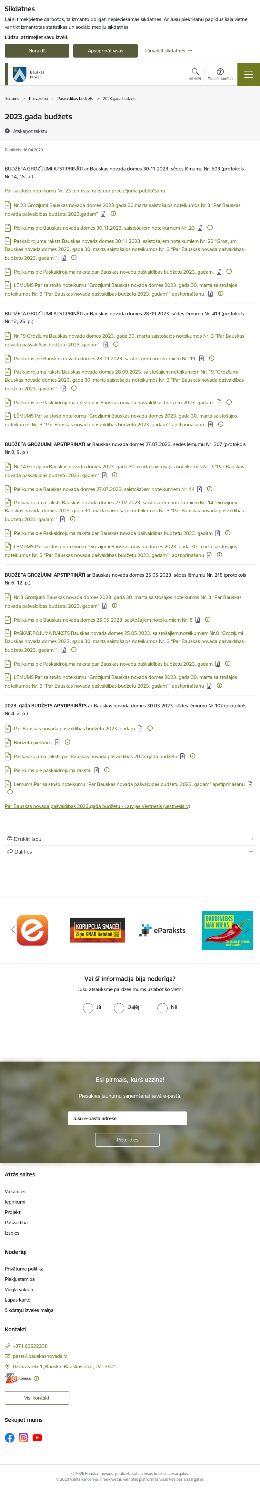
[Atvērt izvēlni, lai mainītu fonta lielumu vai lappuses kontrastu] (220, 75)
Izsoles (12, 1233)
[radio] (92, 1007)
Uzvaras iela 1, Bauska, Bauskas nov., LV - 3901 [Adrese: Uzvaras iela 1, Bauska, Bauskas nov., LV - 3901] (64, 1366)
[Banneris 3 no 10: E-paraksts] (162, 930)
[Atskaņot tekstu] (30, 131)
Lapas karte (17, 1300)
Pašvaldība (16, 1222)
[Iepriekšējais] (13, 930)
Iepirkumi (15, 1202)
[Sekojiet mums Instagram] (23, 1437)
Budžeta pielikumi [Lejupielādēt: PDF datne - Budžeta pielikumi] (33, 742)
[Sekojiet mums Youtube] (37, 1437)
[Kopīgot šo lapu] (130, 852)
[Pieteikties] (127, 1140)
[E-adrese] (18, 1378)
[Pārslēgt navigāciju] (248, 74)
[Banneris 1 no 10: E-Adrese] (32, 930)
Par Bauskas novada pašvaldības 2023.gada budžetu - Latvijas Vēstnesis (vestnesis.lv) (97, 806)
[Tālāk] (247, 930)
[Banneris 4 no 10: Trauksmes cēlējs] (227, 930)
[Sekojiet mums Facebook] (10, 1438)
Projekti (13, 1212)
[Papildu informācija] (113, 213)
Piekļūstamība (20, 1279)
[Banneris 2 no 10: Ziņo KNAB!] (97, 930)
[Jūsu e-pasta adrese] (127, 1118)
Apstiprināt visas (105, 51)
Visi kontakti (37, 1398)
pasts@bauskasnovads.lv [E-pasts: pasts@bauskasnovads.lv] (40, 1356)
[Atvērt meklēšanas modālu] (195, 75)
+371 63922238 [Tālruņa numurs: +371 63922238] (30, 1346)
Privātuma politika (24, 1269)
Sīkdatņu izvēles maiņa (29, 1310)
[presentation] (54, 1037)
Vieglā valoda (19, 1289)
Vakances (15, 1191)
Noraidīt (37, 51)
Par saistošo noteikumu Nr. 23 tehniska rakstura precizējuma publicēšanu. (85, 191)
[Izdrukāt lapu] (130, 839)
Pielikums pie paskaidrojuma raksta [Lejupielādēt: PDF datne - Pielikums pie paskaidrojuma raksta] (53, 770)
